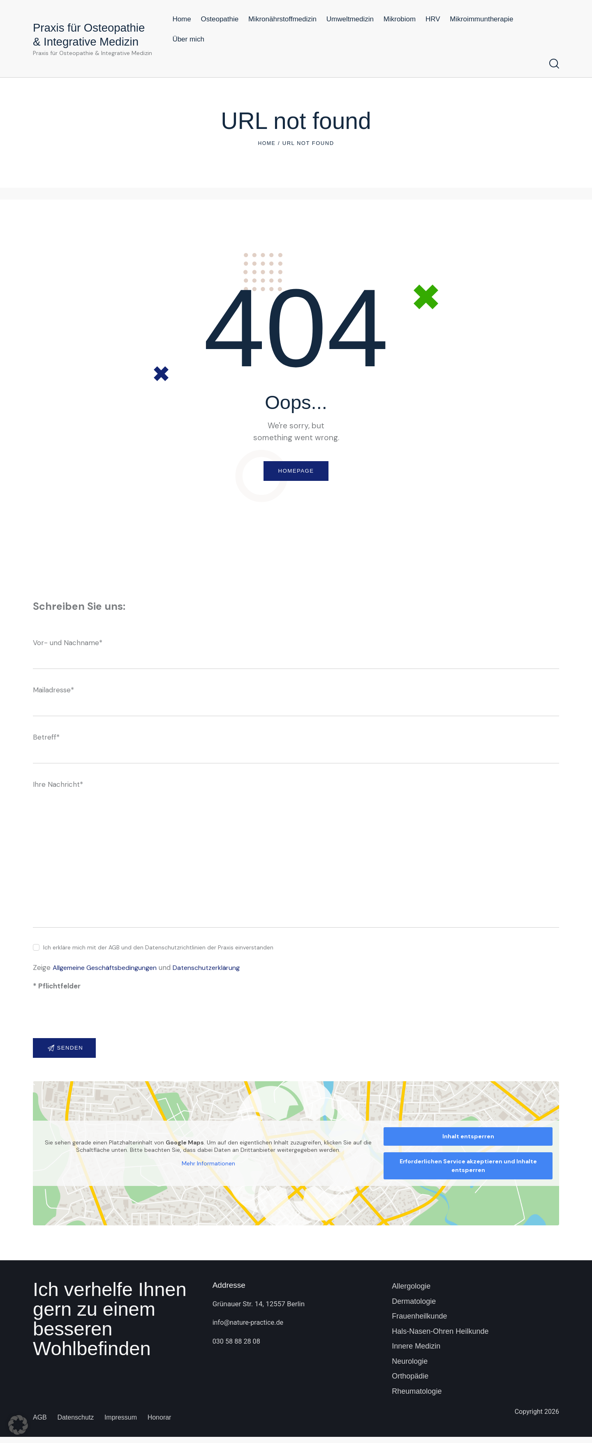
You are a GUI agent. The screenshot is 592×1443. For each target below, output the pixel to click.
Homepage (296, 472)
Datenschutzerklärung (218, 970)
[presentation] (95, 1022)
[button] (18, 1425)
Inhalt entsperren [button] (468, 1142)
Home (266, 143)
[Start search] (554, 64)
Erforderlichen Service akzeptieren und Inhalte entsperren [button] (468, 1172)
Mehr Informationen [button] (208, 1169)
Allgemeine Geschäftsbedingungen (109, 970)
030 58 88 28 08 (238, 1347)
